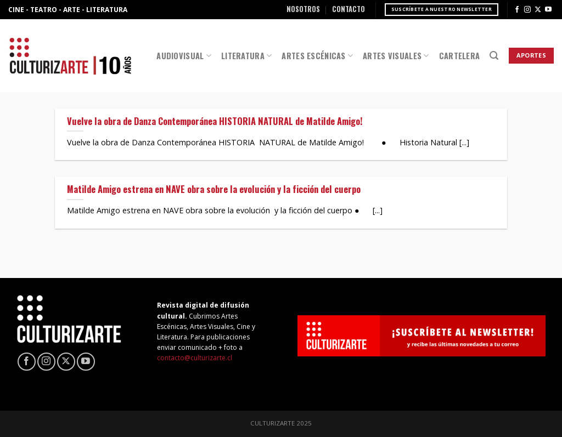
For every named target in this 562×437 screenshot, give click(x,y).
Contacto (348, 9)
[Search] (494, 55)
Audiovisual (183, 55)
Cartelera (459, 55)
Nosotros (303, 9)
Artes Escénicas (317, 55)
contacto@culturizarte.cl (194, 357)
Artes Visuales (396, 55)
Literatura (246, 55)
